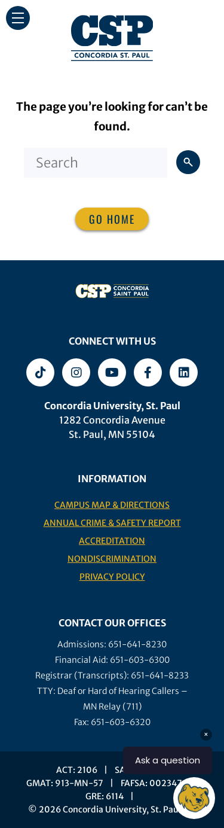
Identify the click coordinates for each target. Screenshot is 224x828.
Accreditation (112, 540)
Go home (112, 219)
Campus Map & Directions (112, 505)
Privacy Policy (112, 576)
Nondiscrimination (112, 558)
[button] (18, 18)
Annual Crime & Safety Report (112, 523)
